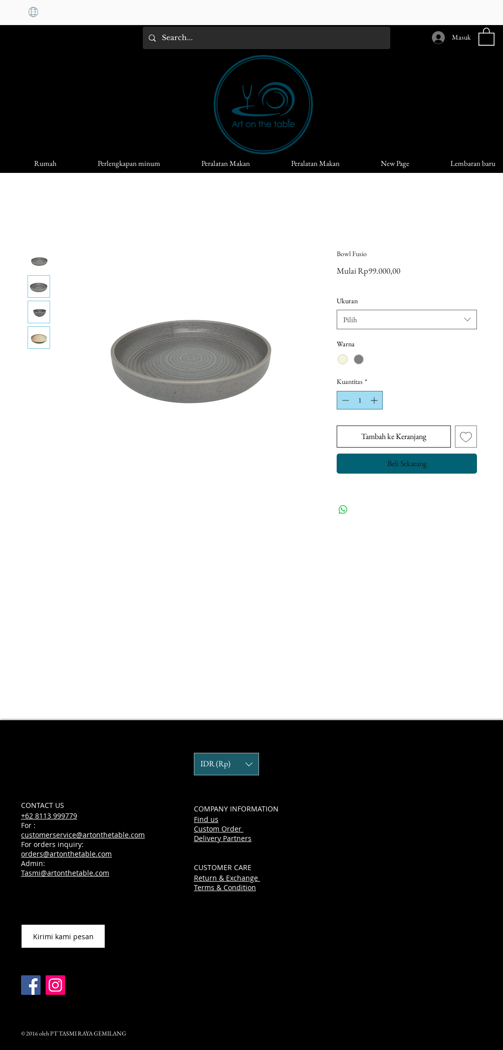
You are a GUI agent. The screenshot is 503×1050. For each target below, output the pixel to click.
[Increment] (375, 400)
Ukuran (347, 300)
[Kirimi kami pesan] (63, 936)
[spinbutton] (360, 400)
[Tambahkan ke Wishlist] (466, 437)
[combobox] (407, 319)
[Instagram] (55, 985)
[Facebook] (31, 985)
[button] (486, 36)
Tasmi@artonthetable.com (65, 873)
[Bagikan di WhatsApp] (343, 510)
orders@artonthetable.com (66, 854)
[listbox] (226, 764)
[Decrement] (344, 400)
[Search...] (265, 38)
